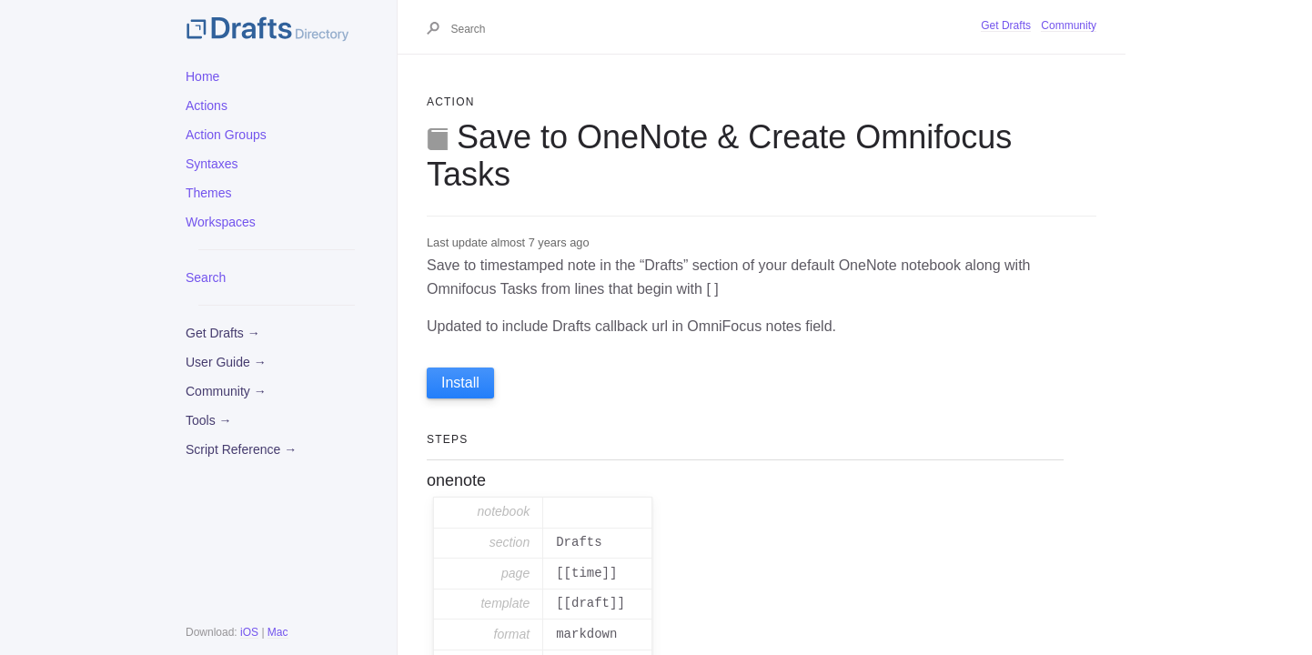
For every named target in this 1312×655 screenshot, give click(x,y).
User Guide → (226, 362)
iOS (249, 632)
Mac (277, 632)
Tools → (209, 420)
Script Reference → (241, 449)
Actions (206, 105)
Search (206, 277)
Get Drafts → (223, 333)
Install (460, 382)
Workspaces (221, 222)
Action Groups (226, 134)
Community (1068, 25)
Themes (209, 193)
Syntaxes (212, 163)
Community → (226, 391)
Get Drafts (1006, 25)
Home (202, 76)
